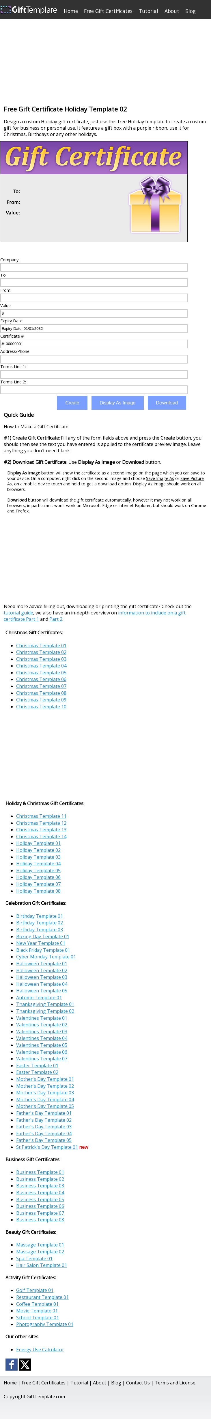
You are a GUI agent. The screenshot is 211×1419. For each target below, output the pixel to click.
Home (71, 10)
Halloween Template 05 (41, 990)
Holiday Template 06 (38, 877)
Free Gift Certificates (108, 10)
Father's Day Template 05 (44, 1140)
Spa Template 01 (34, 1258)
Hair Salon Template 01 (41, 1265)
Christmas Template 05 (41, 672)
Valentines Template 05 (41, 1045)
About (172, 10)
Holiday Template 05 (38, 870)
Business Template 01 (40, 1172)
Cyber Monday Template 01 (46, 956)
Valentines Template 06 (41, 1052)
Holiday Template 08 (38, 891)
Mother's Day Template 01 (45, 1079)
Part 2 (55, 619)
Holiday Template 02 (38, 850)
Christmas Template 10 (41, 706)
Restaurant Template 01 (42, 1297)
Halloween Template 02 (41, 970)
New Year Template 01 (40, 943)
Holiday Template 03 (38, 857)
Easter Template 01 (37, 1065)
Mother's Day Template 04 (45, 1099)
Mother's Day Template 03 (45, 1092)
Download (167, 403)
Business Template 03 (40, 1185)
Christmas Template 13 (41, 829)
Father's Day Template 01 (44, 1113)
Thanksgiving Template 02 (45, 1011)
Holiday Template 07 (38, 884)
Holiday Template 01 (38, 843)
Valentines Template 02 (41, 1024)
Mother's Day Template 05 (45, 1106)
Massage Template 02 (40, 1251)
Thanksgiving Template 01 (45, 1004)
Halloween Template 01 (41, 963)
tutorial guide (18, 613)
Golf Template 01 (34, 1290)
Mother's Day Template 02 (45, 1086)
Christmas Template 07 (41, 686)
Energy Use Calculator (40, 1349)
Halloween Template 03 (41, 977)
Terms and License (175, 1383)
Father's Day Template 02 (44, 1120)
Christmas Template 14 (41, 836)
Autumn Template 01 (39, 997)
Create (72, 402)
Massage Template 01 (40, 1245)
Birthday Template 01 (39, 916)
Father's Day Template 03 (44, 1126)
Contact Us (138, 1383)
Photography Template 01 (44, 1324)
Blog (190, 10)
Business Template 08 (40, 1219)
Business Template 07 (40, 1213)
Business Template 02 (40, 1179)
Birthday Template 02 (39, 922)
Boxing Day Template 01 (42, 936)
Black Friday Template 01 (43, 950)
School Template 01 (37, 1317)
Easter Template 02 (37, 1072)
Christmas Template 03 (41, 659)
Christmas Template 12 (41, 823)
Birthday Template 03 (39, 929)
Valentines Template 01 (41, 1018)
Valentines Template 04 (41, 1038)
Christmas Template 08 (41, 693)
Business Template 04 (40, 1192)
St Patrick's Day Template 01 (47, 1147)
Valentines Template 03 (41, 1031)
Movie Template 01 (37, 1311)
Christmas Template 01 (41, 645)
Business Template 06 (40, 1206)
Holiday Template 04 (38, 863)
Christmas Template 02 (41, 652)
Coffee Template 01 (37, 1304)
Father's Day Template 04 (44, 1133)
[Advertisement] (105, 59)
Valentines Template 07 (41, 1058)
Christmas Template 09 (41, 700)
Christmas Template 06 (41, 679)
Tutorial (148, 10)
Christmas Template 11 (41, 816)
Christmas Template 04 (41, 666)
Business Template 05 (40, 1199)
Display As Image (118, 402)
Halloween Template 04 (41, 984)
